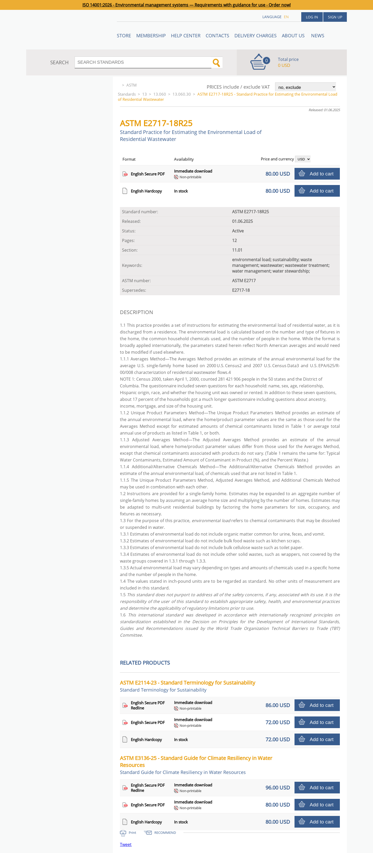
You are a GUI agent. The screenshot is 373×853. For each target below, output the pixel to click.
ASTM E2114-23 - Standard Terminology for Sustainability (187, 686)
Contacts (217, 35)
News (317, 35)
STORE (124, 35)
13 (144, 94)
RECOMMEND (165, 832)
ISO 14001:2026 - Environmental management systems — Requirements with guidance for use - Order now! (186, 5)
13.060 (159, 94)
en (286, 16)
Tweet (126, 844)
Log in (312, 17)
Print (132, 832)
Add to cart (322, 173)
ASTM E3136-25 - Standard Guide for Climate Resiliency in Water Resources (196, 765)
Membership (151, 35)
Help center (185, 35)
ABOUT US (294, 35)
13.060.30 (182, 94)
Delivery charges (255, 35)
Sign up (335, 17)
